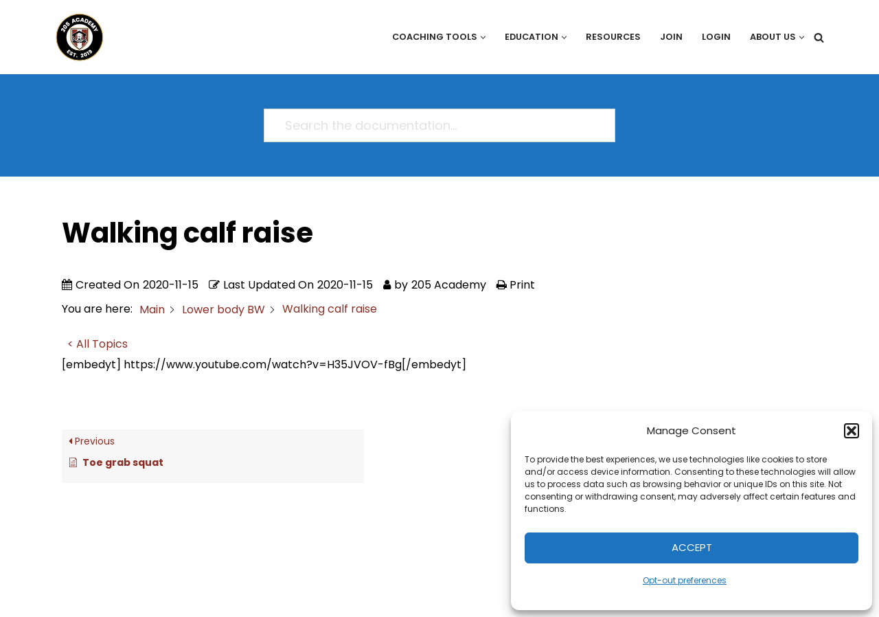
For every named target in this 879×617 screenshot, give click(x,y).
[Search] (819, 37)
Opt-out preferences (685, 580)
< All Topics (97, 344)
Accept (692, 547)
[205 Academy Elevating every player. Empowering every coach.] (76, 37)
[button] (851, 431)
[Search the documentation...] (433, 125)
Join (671, 37)
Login (716, 37)
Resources (613, 37)
